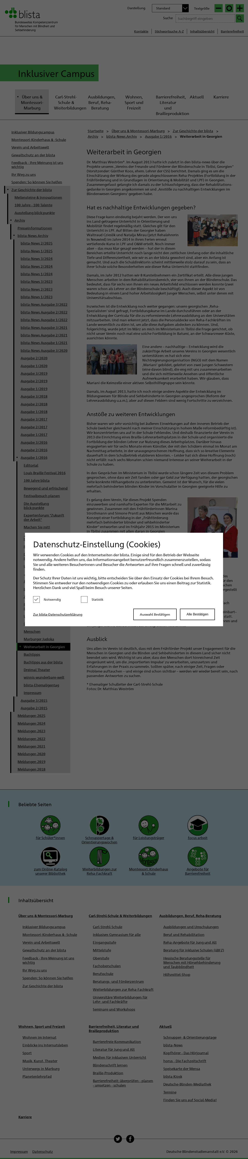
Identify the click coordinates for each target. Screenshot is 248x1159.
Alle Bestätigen (197, 614)
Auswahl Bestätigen (155, 614)
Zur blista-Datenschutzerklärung (57, 614)
